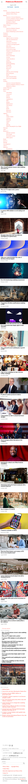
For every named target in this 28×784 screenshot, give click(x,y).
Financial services (10, 47)
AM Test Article (5, 689)
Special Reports (10, 73)
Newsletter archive (10, 136)
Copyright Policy (15, 766)
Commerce (9, 94)
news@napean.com (13, 755)
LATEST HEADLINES (5, 630)
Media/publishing (10, 63)
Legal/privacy (9, 99)
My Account (6, 89)
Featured (5, 33)
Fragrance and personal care (13, 51)
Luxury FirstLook (7, 87)
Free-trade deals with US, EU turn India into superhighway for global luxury (11, 236)
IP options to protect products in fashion (11, 394)
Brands (5, 15)
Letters (8, 121)
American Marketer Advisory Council (15, 84)
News (4, 91)
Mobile (8, 102)
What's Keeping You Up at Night (13, 126)
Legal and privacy (10, 59)
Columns (8, 118)
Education (8, 46)
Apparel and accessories (12, 38)
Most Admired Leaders (11, 23)
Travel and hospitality (11, 78)
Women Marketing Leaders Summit (14, 31)
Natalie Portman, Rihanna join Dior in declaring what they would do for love (13, 706)
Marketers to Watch (10, 22)
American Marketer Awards (12, 12)
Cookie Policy (6, 768)
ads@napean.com (5, 759)
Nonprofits (8, 65)
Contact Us (5, 773)
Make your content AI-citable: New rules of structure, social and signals (11, 258)
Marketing (8, 62)
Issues (4, 79)
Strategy (8, 124)
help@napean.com (17, 753)
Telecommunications (11, 76)
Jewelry (8, 57)
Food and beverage (11, 49)
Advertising (9, 92)
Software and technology (12, 71)
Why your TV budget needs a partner (10, 189)
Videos (5, 145)
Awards (5, 10)
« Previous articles (6, 628)
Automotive (9, 41)
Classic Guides (9, 116)
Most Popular (10, 7)
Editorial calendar (10, 132)
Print (7, 107)
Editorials (8, 120)
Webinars (5, 147)
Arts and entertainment (11, 39)
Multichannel (9, 104)
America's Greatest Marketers (13, 17)
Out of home (9, 105)
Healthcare (9, 54)
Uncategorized (6, 144)
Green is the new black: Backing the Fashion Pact (14, 691)
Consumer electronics (11, 42)
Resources (5, 131)
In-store (8, 96)
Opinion (5, 113)
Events (4, 26)
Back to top (24, 780)
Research (8, 68)
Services (5, 140)
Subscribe (17, 7)
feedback (22, 779)
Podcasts (5, 128)
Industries (5, 34)
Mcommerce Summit (11, 30)
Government (9, 52)
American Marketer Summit (13, 28)
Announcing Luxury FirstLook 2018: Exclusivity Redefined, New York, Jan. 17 (13, 710)
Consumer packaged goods (12, 44)
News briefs (9, 134)
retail (7, 70)
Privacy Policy (6, 766)
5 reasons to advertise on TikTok (9, 530)
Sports (7, 75)
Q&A (7, 123)
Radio (7, 108)
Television (8, 112)
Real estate (9, 67)
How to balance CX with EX (8, 509)
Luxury (8, 60)
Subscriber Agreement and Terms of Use (12, 771)
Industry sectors (7, 36)
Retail (4, 139)
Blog (7, 115)
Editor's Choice (7, 25)
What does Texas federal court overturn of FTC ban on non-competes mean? (12, 552)
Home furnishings (10, 55)
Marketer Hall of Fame (11, 14)
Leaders (5, 81)
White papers (9, 137)
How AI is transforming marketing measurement (12, 280)
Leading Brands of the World (13, 20)
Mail (7, 100)
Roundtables (9, 149)
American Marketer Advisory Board (14, 18)
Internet (8, 97)
